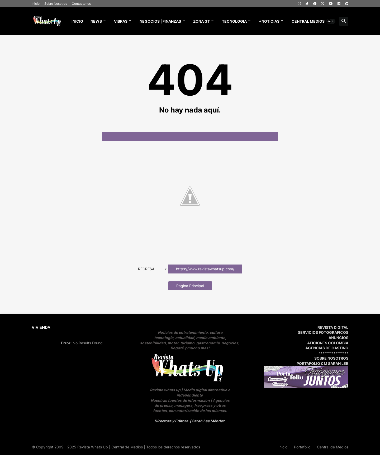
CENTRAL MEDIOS (308, 21)
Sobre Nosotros (55, 4)
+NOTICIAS (269, 21)
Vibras (120, 21)
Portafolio (302, 447)
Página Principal (190, 285)
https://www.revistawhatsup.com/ (205, 269)
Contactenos (81, 4)
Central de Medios (332, 447)
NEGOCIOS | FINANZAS (160, 21)
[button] (330, 21)
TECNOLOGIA (234, 21)
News (96, 21)
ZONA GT (201, 21)
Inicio (36, 4)
